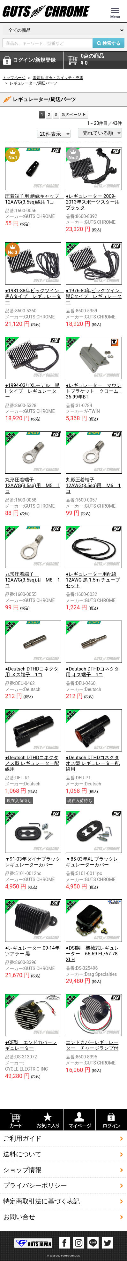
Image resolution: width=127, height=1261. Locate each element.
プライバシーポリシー (35, 1185)
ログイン (34, 60)
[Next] (74, 115)
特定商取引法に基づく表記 (41, 1201)
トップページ (14, 78)
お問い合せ (19, 1217)
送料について (22, 1154)
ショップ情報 (22, 1170)
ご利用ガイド (22, 1138)
